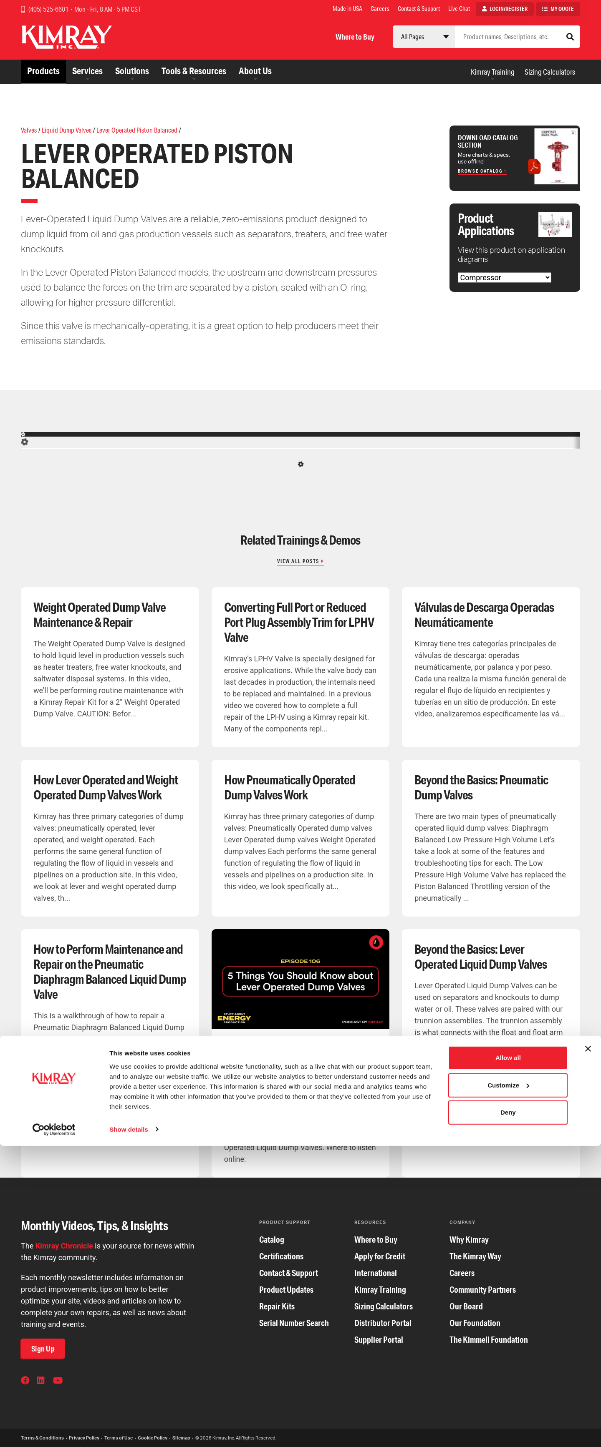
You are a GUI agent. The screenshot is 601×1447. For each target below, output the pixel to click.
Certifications (281, 1256)
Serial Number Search (294, 1323)
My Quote (562, 9)
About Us (255, 70)
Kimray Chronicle (64, 1245)
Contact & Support (419, 9)
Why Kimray (469, 1239)
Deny (508, 1413)
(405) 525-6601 (49, 9)
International (375, 1273)
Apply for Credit (379, 1256)
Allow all (508, 1359)
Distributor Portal (383, 1323)
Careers (380, 9)
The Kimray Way (475, 1256)
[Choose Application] (504, 277)
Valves (29, 130)
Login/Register (509, 9)
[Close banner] (588, 1350)
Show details (128, 1430)
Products (43, 70)
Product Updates (286, 1289)
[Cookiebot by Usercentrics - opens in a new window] (54, 1430)
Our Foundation (474, 1323)
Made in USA (347, 9)
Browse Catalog (480, 171)
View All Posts (298, 561)
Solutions (132, 70)
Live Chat (459, 9)
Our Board (466, 1306)
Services (87, 70)
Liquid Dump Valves (66, 130)
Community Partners (482, 1289)
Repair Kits (277, 1306)
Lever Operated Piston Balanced (136, 130)
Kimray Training (493, 71)
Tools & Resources (194, 70)
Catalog (271, 1239)
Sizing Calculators (550, 71)
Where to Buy (355, 36)
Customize (508, 1386)
